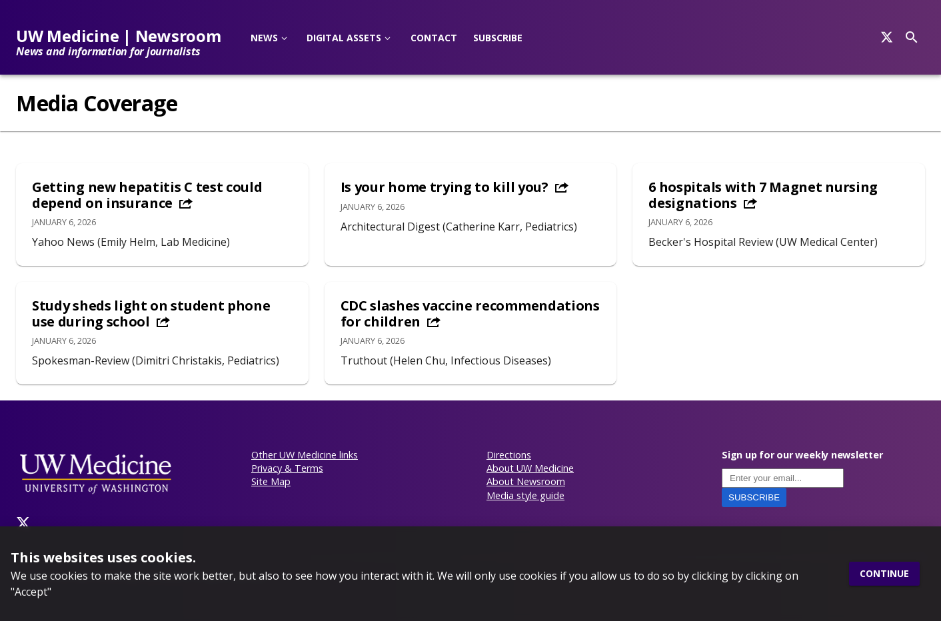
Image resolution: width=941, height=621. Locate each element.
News (264, 37)
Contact (434, 37)
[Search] (886, 37)
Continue (884, 574)
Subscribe (497, 37)
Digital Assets (344, 37)
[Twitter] (23, 523)
